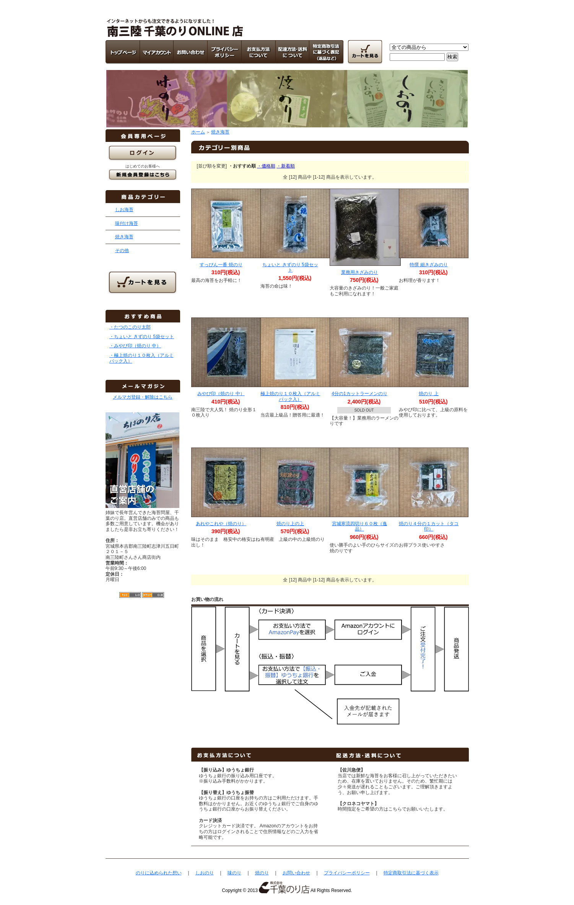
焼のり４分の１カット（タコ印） (429, 526)
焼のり (262, 873)
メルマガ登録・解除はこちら (142, 397)
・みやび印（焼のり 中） (135, 345)
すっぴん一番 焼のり (221, 264)
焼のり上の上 (290, 523)
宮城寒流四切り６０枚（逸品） (359, 526)
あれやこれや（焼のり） (221, 523)
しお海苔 (124, 209)
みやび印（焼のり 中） (220, 393)
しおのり (204, 873)
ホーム (198, 132)
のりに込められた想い (159, 873)
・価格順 (266, 166)
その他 (122, 250)
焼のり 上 (428, 393)
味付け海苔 (126, 223)
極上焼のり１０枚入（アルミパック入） (290, 396)
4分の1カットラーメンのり (359, 393)
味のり (234, 873)
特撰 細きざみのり (428, 264)
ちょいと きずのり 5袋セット (290, 267)
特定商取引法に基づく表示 (411, 873)
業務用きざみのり (359, 272)
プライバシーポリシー (347, 873)
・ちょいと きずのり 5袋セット (141, 336)
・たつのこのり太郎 (130, 327)
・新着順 (285, 166)
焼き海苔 (124, 236)
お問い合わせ (296, 873)
